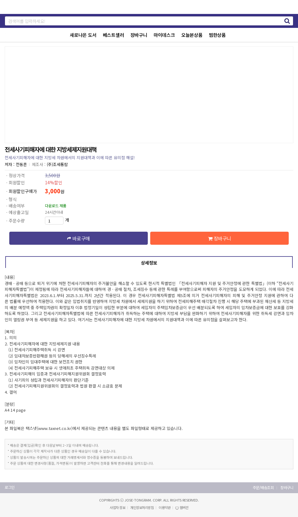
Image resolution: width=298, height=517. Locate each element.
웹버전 (181, 507)
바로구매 (78, 238)
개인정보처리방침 (142, 507)
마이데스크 (164, 35)
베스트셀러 (113, 35)
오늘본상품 (192, 35)
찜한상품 (217, 35)
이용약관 (164, 507)
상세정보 (149, 262)
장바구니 (138, 35)
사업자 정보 (117, 507)
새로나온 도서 (83, 35)
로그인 (10, 487)
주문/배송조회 (263, 488)
